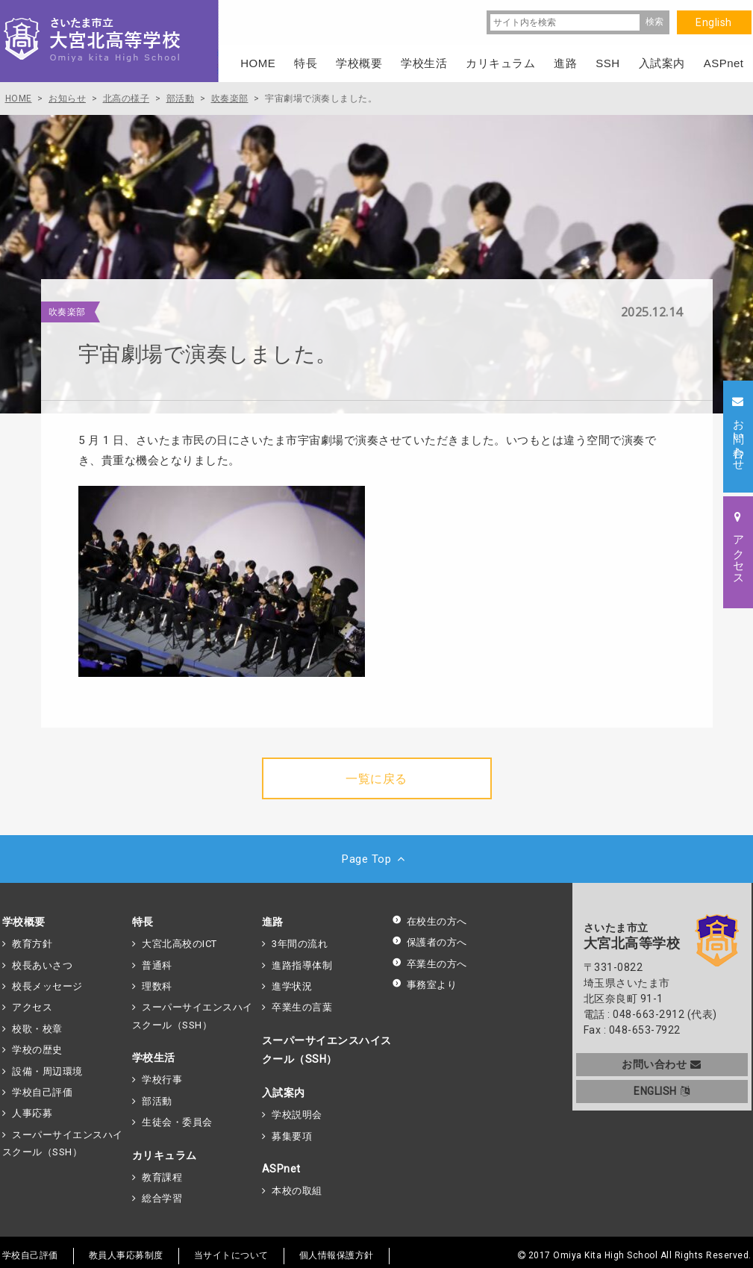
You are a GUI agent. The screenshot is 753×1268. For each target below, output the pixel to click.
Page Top (376, 859)
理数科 (157, 986)
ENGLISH (662, 1091)
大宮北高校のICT (179, 943)
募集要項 (292, 1136)
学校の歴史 (37, 1049)
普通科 (157, 965)
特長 (143, 922)
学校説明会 (297, 1114)
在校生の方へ (429, 921)
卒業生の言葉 (302, 1007)
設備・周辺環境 (47, 1071)
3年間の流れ (300, 943)
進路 (273, 922)
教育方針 (32, 943)
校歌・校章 (37, 1028)
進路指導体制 (302, 965)
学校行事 (162, 1079)
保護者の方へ (429, 942)
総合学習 (162, 1198)
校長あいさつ (42, 965)
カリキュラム (164, 1155)
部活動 (157, 1101)
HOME (257, 63)
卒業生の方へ (429, 963)
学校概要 (24, 922)
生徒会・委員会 (177, 1122)
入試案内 (283, 1093)
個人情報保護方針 (336, 1255)
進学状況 (292, 986)
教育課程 (162, 1177)
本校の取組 (297, 1190)
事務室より (424, 984)
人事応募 (32, 1113)
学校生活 (153, 1058)
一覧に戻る (376, 778)
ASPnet (281, 1169)
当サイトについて (231, 1255)
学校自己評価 (42, 1092)
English (714, 22)
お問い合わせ (662, 1064)
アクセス (32, 1007)
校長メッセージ (47, 986)
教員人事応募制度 (126, 1255)
